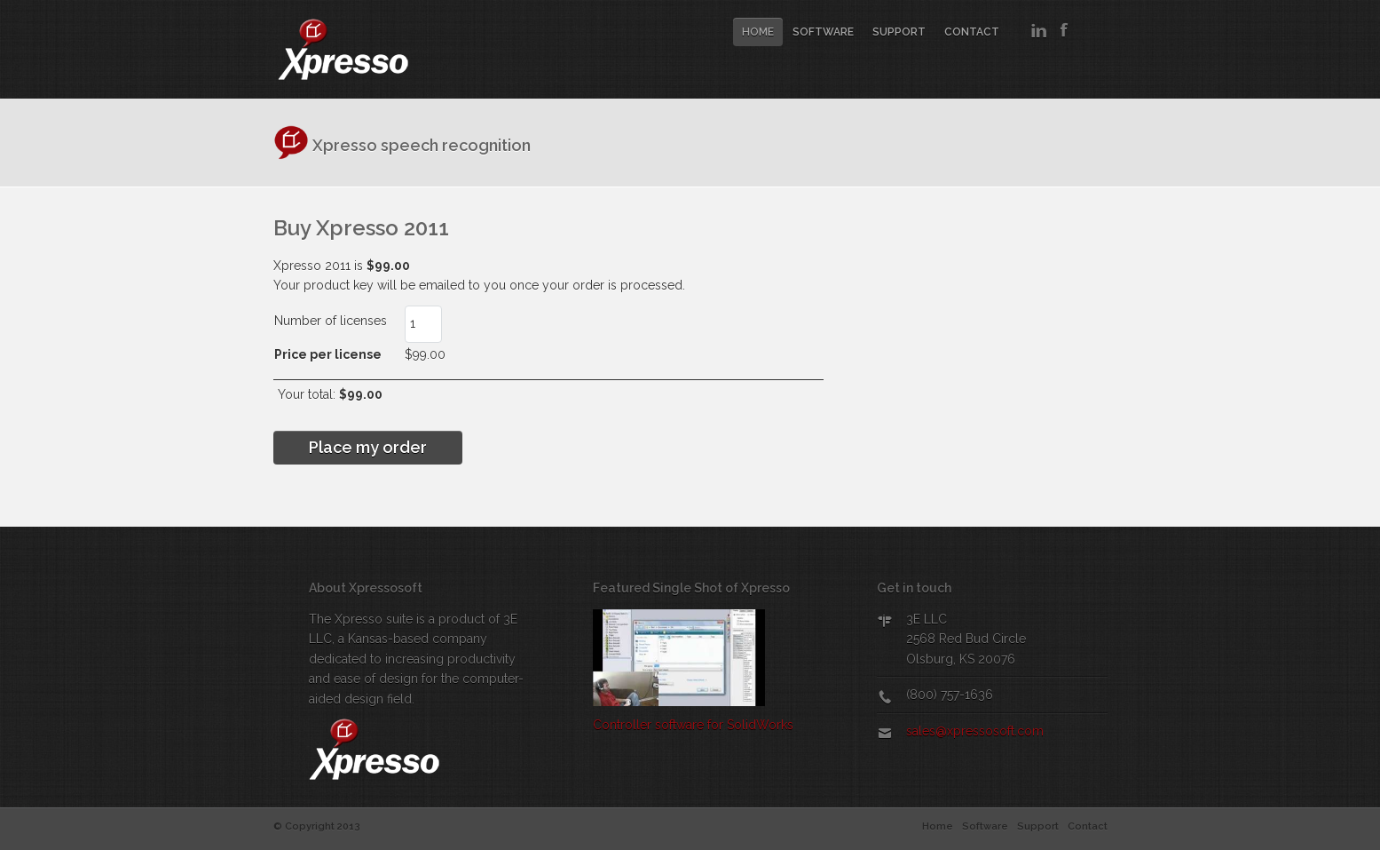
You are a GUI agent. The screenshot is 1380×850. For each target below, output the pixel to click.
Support (899, 32)
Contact (971, 32)
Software (823, 32)
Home (758, 32)
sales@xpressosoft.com (975, 731)
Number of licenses (294, 321)
